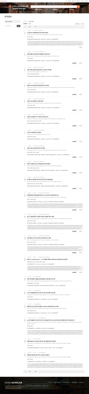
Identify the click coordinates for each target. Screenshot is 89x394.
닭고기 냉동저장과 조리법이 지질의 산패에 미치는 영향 (40, 216)
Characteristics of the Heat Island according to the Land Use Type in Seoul (44, 103)
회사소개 (50, 382)
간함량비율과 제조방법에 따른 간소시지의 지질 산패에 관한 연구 (43, 195)
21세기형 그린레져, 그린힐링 (46, 347)
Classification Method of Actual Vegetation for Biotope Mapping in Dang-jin (44, 181)
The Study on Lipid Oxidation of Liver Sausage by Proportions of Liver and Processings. (47, 197)
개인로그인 (74, 1)
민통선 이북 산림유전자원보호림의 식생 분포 (38, 85)
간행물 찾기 (55, 9)
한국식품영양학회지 (31, 264)
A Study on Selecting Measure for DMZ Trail (37, 71)
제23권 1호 (43, 39)
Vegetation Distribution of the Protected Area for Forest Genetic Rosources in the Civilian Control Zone (51, 87)
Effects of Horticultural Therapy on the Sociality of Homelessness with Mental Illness (46, 308)
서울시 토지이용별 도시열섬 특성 (35, 101)
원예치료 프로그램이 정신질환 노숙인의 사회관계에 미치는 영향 (43, 306)
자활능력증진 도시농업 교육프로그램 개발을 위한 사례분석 (41, 341)
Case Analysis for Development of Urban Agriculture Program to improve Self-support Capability (49, 343)
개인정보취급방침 (57, 382)
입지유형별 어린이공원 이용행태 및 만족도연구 (38, 54)
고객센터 (82, 1)
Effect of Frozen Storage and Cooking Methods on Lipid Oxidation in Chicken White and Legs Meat (49, 218)
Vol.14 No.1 (40, 201)
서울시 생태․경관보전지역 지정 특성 (36, 148)
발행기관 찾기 (38, 9)
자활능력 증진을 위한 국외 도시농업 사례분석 (38, 355)
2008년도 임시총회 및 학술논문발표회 (48, 154)
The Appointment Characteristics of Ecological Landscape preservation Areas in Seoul (46, 150)
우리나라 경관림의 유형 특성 (34, 132)
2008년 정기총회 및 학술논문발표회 (48, 170)
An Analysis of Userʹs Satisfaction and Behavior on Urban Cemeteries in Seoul (44, 34)
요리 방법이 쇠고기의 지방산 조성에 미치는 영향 (39, 238)
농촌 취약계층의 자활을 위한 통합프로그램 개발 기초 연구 (41, 279)
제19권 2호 (43, 107)
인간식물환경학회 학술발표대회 (33, 285)
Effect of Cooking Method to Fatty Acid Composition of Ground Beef (43, 240)
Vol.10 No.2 (40, 223)
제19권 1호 (43, 139)
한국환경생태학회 (54, 39)
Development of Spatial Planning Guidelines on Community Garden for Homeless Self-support (48, 294)
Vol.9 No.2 (40, 244)
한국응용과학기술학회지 (32, 201)
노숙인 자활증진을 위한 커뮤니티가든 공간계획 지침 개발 (41, 292)
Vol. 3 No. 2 (38, 264)
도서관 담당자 (81, 382)
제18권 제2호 (38, 328)
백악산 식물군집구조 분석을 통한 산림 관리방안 (38, 164)
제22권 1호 (43, 60)
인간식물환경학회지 (31, 328)
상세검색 (71, 9)
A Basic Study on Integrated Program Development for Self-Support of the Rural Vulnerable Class (49, 281)
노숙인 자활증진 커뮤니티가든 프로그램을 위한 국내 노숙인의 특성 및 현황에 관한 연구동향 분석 (50, 320)
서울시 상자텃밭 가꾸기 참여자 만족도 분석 (37, 117)
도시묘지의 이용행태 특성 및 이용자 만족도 (37, 32)
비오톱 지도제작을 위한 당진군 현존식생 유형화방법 (40, 179)
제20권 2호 (43, 76)
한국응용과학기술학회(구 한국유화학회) (56, 201)
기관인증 (69, 1)
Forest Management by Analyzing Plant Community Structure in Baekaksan (44, 165)
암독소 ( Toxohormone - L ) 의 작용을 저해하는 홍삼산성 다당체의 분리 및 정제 (47, 259)
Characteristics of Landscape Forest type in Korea (38, 134)
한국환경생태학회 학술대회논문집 (33, 39)
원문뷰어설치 (74, 382)
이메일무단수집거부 (66, 382)
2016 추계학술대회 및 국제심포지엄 (47, 285)
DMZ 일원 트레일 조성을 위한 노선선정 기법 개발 (39, 70)
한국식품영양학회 (50, 264)
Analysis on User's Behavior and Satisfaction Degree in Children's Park (43, 56)
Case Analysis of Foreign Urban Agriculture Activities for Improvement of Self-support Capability (49, 357)
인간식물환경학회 (62, 285)
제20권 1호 (43, 92)
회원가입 (78, 1)
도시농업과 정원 (43, 299)
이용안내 (86, 1)
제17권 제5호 (38, 361)
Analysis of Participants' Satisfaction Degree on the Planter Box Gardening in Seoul (46, 118)
